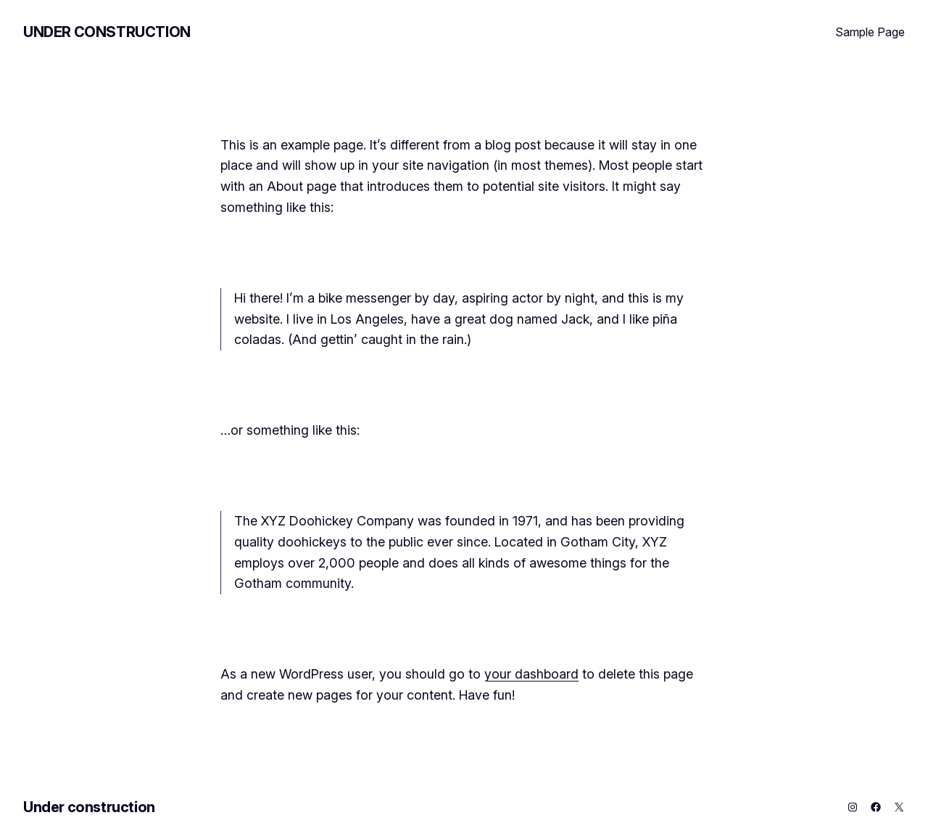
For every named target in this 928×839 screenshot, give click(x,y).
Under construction (107, 32)
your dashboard (531, 674)
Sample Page (870, 32)
